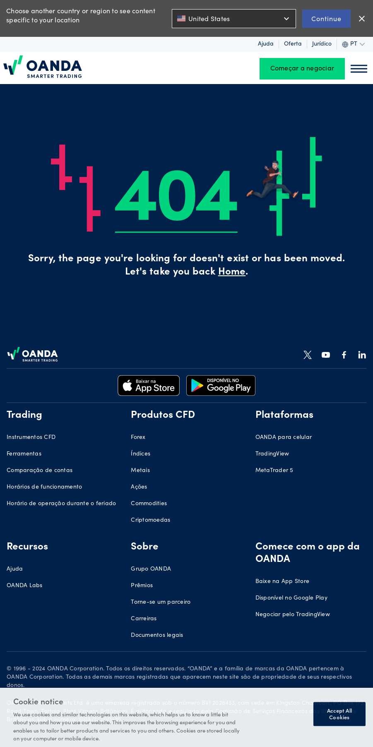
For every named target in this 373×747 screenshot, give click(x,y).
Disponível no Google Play (291, 598)
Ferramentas (24, 454)
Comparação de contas (39, 471)
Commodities (149, 504)
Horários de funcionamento (44, 487)
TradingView (272, 454)
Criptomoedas (150, 520)
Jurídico (322, 44)
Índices (140, 454)
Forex (138, 438)
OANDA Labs (25, 586)
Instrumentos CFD (31, 438)
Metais (140, 471)
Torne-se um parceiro (160, 602)
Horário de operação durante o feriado (61, 504)
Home (231, 272)
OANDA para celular (283, 438)
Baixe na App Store (282, 582)
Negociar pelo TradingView (292, 615)
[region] (186, 717)
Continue (326, 18)
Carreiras (143, 619)
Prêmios (142, 586)
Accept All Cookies (339, 714)
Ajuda (266, 44)
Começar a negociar (302, 68)
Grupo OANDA (151, 569)
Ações (139, 487)
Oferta (293, 44)
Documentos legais (157, 636)
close (362, 19)
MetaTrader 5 (274, 471)
